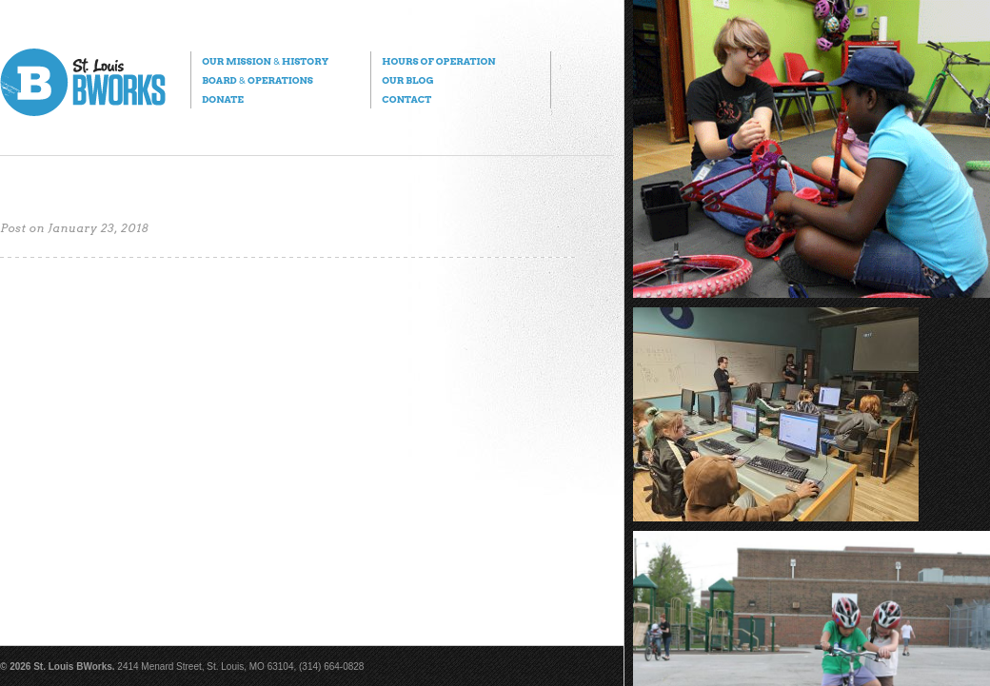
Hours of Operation (438, 61)
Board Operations (257, 80)
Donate (223, 99)
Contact (406, 99)
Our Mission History (265, 61)
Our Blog (407, 80)
